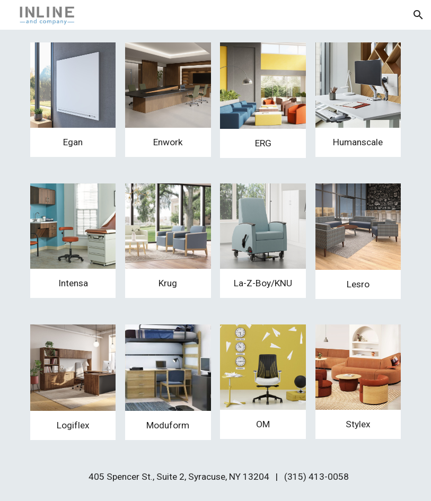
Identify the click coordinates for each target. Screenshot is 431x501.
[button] (418, 15)
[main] (73, 142)
